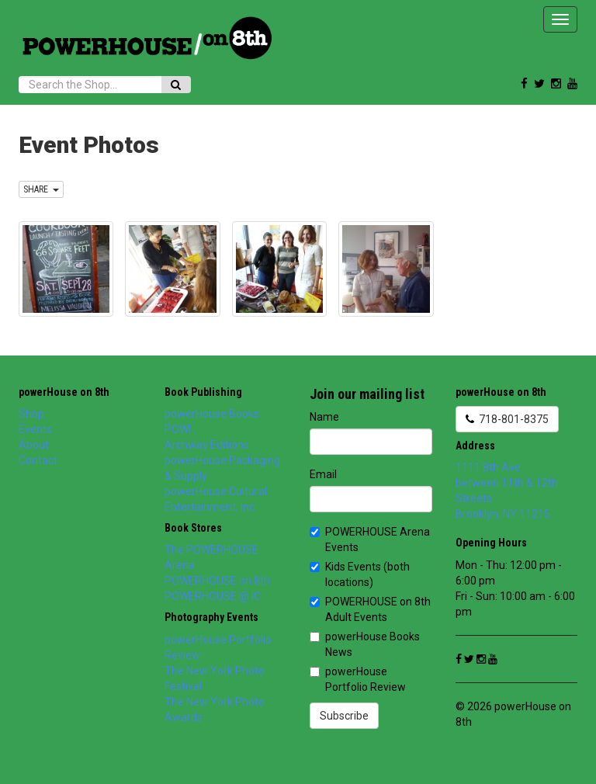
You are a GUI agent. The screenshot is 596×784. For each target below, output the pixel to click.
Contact (38, 460)
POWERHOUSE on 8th (217, 580)
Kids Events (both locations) (360, 574)
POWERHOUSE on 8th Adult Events (370, 609)
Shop (31, 414)
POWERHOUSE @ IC (213, 596)
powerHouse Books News (365, 644)
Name (324, 417)
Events (35, 429)
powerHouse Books (212, 414)
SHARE (41, 189)
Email (323, 474)
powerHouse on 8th (64, 392)
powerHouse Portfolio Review (358, 679)
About (34, 445)
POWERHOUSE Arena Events (370, 539)
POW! (178, 429)
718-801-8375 (507, 419)
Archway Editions (207, 445)
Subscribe (344, 715)
